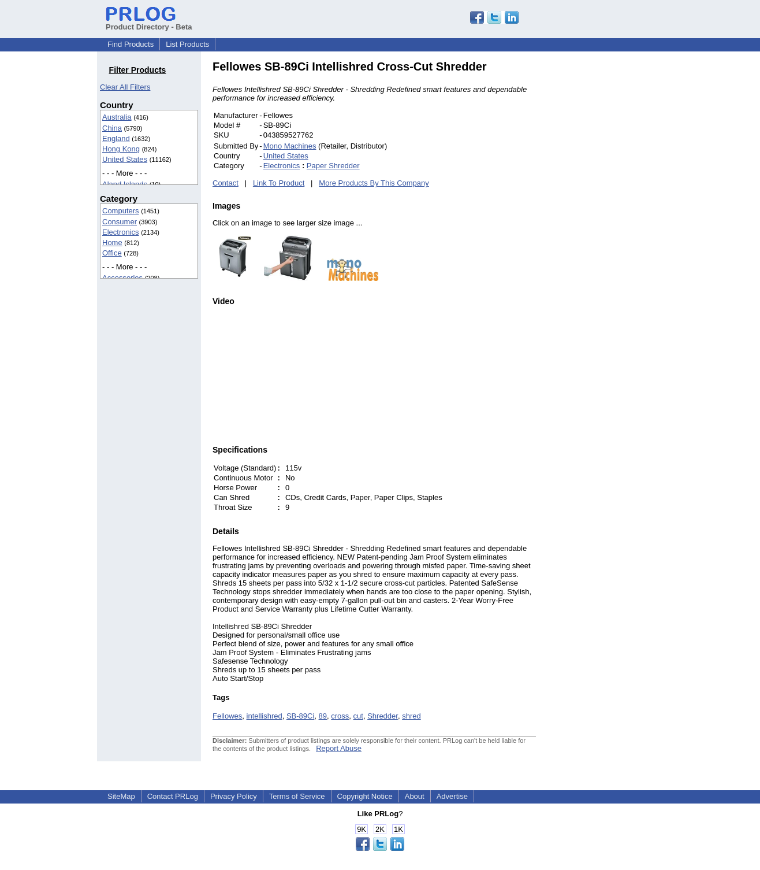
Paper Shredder (333, 165)
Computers (120, 210)
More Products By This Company (374, 183)
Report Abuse (339, 748)
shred (411, 716)
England (116, 138)
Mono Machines (289, 146)
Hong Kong (121, 149)
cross (340, 716)
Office (112, 253)
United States (124, 159)
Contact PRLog (172, 796)
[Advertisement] (614, 233)
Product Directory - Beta (149, 22)
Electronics (120, 232)
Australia (117, 117)
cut (358, 716)
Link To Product (278, 183)
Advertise (452, 796)
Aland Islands (124, 184)
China (112, 128)
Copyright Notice (365, 796)
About (414, 796)
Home (112, 242)
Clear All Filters (125, 87)
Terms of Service (297, 796)
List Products (187, 44)
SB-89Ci (300, 716)
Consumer (119, 221)
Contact (226, 183)
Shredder (382, 716)
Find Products (130, 44)
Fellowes (227, 716)
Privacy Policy (233, 796)
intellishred (264, 716)
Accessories (122, 277)
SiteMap (121, 796)
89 (323, 716)
